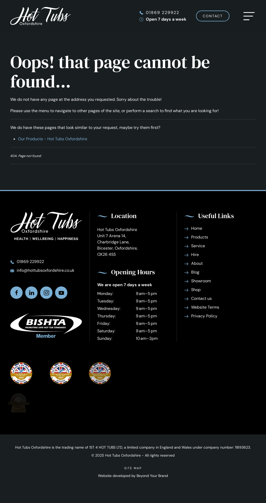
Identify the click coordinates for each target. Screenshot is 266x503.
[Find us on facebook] (16, 292)
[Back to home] (40, 16)
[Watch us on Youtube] (61, 292)
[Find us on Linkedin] (31, 292)
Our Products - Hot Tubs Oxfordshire (52, 139)
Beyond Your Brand (152, 475)
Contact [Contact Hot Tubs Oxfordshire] (213, 16)
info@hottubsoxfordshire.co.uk (45, 270)
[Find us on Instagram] (46, 292)
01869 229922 (162, 12)
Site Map (133, 468)
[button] (249, 16)
